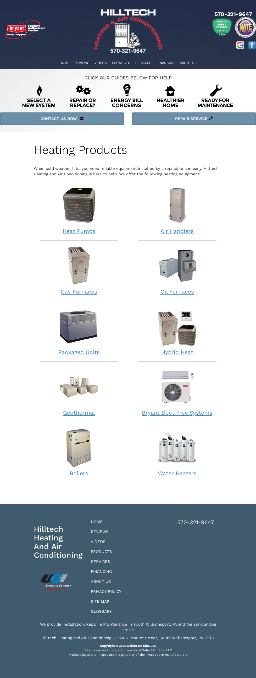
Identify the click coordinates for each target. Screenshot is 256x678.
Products (121, 63)
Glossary (101, 611)
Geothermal (79, 391)
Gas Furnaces (79, 270)
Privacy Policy (106, 591)
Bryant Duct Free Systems (177, 391)
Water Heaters (177, 451)
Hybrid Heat (177, 330)
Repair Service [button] (194, 118)
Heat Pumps (79, 209)
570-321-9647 (195, 522)
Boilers (79, 451)
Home (64, 63)
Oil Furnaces (177, 270)
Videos (100, 63)
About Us (188, 63)
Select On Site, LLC (141, 646)
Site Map (100, 601)
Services (143, 63)
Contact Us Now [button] (62, 118)
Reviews (82, 63)
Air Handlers (177, 209)
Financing (166, 63)
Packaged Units (79, 330)
